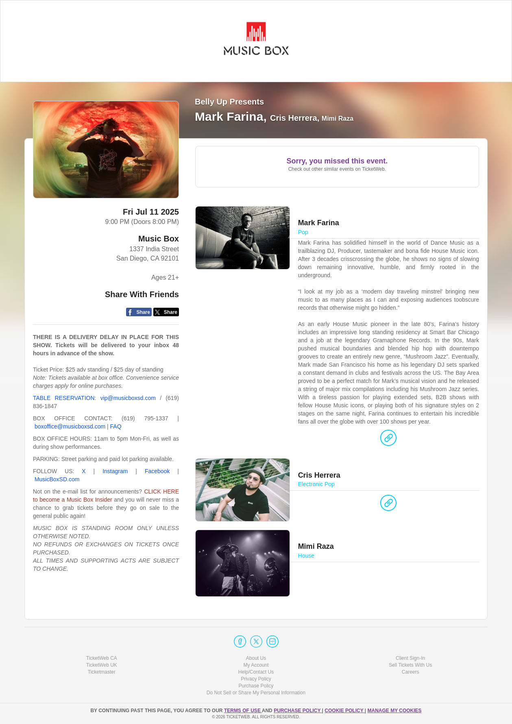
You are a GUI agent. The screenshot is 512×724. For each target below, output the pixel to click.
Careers (410, 672)
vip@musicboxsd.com (128, 398)
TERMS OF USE (243, 710)
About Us (256, 658)
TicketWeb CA (101, 658)
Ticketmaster (101, 672)
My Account (255, 665)
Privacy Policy (256, 679)
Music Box (158, 238)
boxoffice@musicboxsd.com (70, 426)
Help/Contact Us (256, 672)
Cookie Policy (344, 710)
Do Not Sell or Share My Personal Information (256, 693)
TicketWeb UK (101, 665)
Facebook (157, 471)
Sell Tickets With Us (410, 665)
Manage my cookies (394, 710)
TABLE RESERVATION (64, 398)
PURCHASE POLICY (298, 710)
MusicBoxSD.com (57, 479)
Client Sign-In (410, 658)
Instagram (115, 471)
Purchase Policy (255, 686)
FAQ (116, 426)
